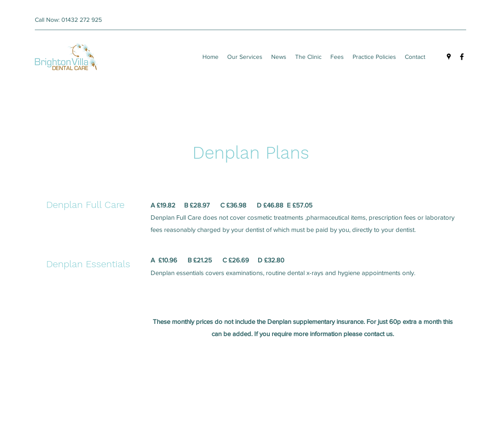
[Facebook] (461, 56)
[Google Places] (448, 56)
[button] (337, 56)
